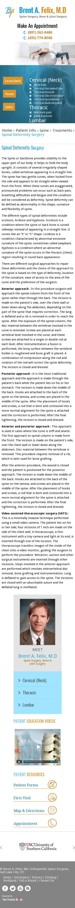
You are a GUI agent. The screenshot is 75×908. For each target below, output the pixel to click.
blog (28, 888)
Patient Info (26, 130)
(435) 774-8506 (40, 37)
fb (5, 888)
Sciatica (38, 146)
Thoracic (9, 94)
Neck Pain (40, 84)
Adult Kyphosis (43, 115)
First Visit (22, 798)
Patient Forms (26, 785)
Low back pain (43, 125)
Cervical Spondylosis (46, 99)
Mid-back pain (43, 112)
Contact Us (46, 880)
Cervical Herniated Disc (48, 88)
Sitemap (50, 877)
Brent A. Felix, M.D (37, 656)
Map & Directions (29, 811)
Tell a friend (27, 880)
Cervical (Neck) (13, 81)
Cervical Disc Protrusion (49, 95)
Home (7, 130)
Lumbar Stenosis (44, 132)
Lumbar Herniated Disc (48, 128)
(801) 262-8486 (40, 32)
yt (20, 888)
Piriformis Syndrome (47, 143)
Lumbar (9, 107)
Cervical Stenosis (44, 92)
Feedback (9, 880)
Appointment (25, 823)
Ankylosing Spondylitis (48, 150)
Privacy (37, 877)
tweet (13, 888)
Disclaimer (21, 877)
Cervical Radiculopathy (48, 102)
